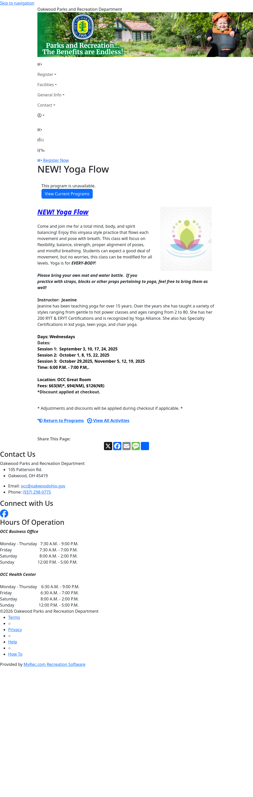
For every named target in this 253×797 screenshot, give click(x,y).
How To (15, 654)
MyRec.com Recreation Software (54, 664)
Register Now (56, 160)
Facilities (45, 84)
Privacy (15, 629)
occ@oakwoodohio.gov (43, 486)
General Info (49, 95)
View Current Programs (67, 194)
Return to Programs (60, 420)
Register (45, 74)
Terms (14, 617)
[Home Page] (51, 64)
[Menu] (41, 150)
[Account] (51, 115)
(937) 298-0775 (37, 492)
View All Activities (108, 420)
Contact (44, 105)
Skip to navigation (17, 3)
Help (12, 642)
